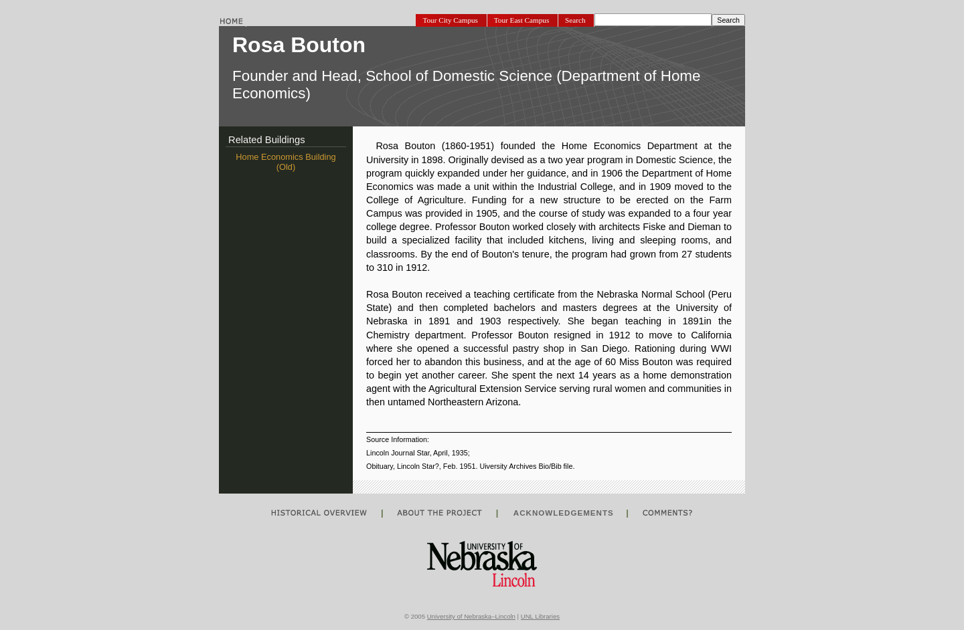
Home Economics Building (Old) (285, 162)
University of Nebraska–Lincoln (471, 616)
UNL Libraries (540, 616)
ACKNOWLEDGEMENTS (562, 512)
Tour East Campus (522, 20)
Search (576, 20)
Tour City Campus (450, 20)
